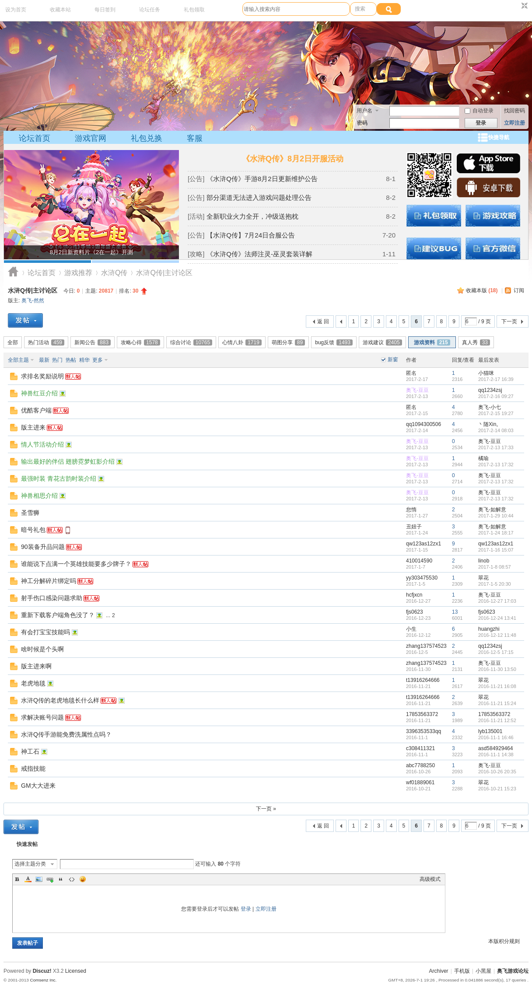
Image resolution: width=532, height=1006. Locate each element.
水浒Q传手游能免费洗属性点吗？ (66, 734)
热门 (57, 360)
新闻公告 (92, 342)
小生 (411, 629)
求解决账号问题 (42, 717)
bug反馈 (334, 342)
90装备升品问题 (43, 546)
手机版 (462, 971)
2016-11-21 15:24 (497, 703)
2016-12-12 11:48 (497, 635)
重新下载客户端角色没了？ (57, 614)
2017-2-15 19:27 (496, 413)
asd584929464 (495, 748)
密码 (362, 123)
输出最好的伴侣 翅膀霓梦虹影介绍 (68, 461)
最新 (44, 360)
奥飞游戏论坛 (13, 272)
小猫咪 (486, 373)
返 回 (323, 321)
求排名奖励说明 (42, 376)
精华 (84, 360)
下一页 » (266, 809)
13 (455, 612)
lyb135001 (490, 731)
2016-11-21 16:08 (497, 686)
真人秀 (476, 342)
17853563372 (422, 714)
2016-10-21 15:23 (497, 788)
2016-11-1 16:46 (496, 737)
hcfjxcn (414, 595)
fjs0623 (414, 612)
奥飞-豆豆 (417, 390)
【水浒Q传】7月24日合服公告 (250, 235)
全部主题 (18, 360)
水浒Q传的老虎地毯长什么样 (60, 700)
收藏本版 (482, 290)
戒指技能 (33, 768)
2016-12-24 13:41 (497, 618)
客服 (195, 138)
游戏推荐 (78, 272)
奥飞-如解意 (492, 509)
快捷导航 (498, 137)
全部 (12, 342)
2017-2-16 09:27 (496, 396)
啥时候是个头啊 (42, 649)
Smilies (82, 879)
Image (39, 879)
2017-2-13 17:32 (496, 464)
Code (71, 879)
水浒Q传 (114, 272)
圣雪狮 (30, 512)
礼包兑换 (146, 138)
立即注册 (514, 123)
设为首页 (15, 10)
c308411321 (420, 748)
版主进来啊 (36, 666)
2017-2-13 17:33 (496, 447)
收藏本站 (60, 10)
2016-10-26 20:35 (497, 771)
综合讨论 (191, 342)
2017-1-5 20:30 (494, 584)
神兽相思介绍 (39, 495)
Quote (60, 879)
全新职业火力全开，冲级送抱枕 (252, 216)
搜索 (360, 9)
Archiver (438, 971)
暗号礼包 (33, 529)
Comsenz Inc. (43, 980)
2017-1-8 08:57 (494, 566)
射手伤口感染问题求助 (51, 597)
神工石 (30, 751)
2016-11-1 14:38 (496, 754)
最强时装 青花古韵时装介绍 (58, 478)
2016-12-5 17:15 (496, 652)
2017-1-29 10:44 (496, 515)
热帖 (71, 360)
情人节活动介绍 (42, 444)
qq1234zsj (490, 390)
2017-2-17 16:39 (496, 379)
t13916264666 (423, 680)
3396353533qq (423, 731)
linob (483, 561)
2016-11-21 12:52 (497, 720)
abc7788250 (420, 765)
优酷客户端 (36, 410)
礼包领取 (194, 10)
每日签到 (105, 10)
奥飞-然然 (32, 300)
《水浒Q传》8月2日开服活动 (292, 158)
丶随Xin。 (489, 424)
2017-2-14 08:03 (496, 430)
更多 (97, 360)
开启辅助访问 (516, 6)
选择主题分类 (30, 864)
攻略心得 (140, 342)
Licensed (75, 971)
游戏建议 (382, 342)
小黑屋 (483, 971)
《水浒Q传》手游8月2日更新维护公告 (261, 178)
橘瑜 (483, 458)
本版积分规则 (504, 941)
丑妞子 (414, 527)
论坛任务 (149, 10)
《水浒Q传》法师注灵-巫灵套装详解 (259, 254)
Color (28, 879)
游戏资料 (432, 342)
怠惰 (411, 509)
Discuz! (42, 971)
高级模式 (430, 879)
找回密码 (514, 111)
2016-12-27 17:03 (497, 601)
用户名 (364, 111)
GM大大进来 (38, 785)
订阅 (519, 290)
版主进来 (33, 427)
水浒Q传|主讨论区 (32, 290)
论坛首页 (34, 138)
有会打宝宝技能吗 (45, 632)
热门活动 (46, 342)
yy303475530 (422, 578)
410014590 (419, 561)
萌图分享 (288, 342)
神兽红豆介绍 (39, 393)
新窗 (393, 359)
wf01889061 (420, 782)
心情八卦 (242, 342)
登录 (246, 909)
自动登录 (479, 111)
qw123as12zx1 (423, 544)
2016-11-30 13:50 (497, 669)
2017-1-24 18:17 (496, 532)
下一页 (509, 321)
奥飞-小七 (489, 407)
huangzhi (489, 629)
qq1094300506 (423, 424)
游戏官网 (90, 138)
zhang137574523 (426, 646)
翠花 (483, 578)
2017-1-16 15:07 (496, 549)
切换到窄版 (523, 6)
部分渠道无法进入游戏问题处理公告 (259, 197)
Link (50, 879)
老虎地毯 (33, 683)
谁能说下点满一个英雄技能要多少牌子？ (76, 563)
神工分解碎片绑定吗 (48, 580)
